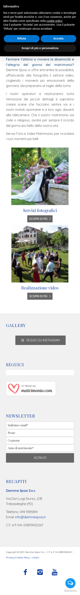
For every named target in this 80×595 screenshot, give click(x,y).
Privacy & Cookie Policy (18, 557)
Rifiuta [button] (21, 38)
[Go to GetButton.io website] (70, 591)
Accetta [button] (58, 38)
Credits (35, 557)
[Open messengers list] (70, 583)
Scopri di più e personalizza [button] (40, 48)
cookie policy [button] (54, 20)
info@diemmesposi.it (30, 517)
